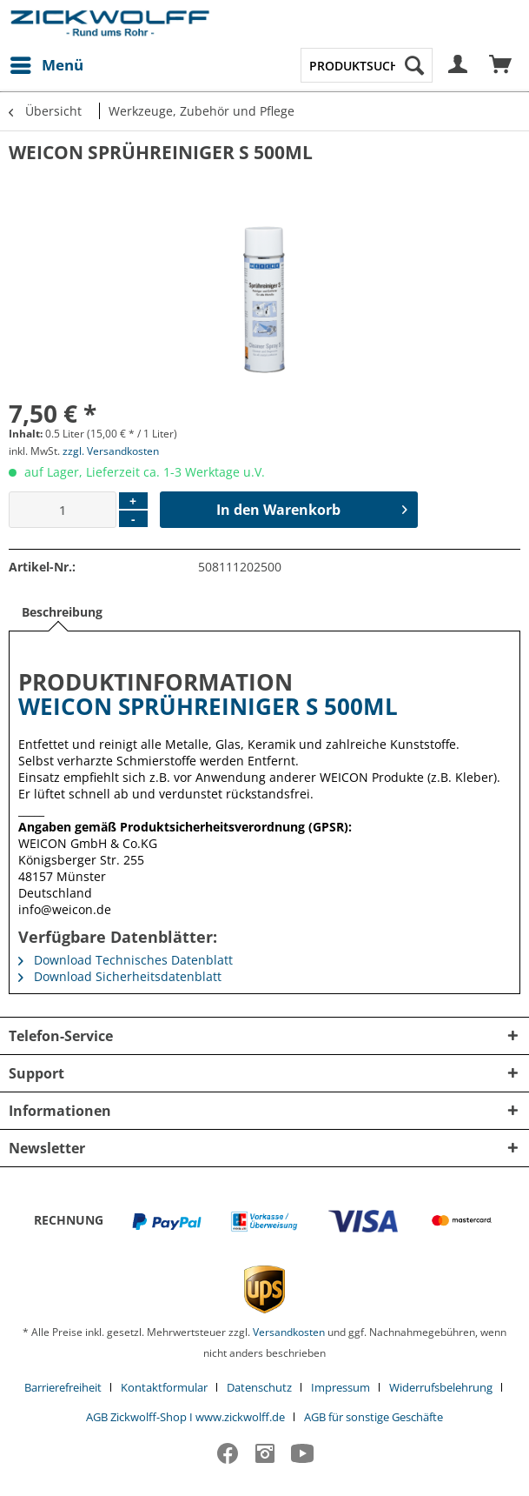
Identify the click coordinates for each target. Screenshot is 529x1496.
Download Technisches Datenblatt (125, 960)
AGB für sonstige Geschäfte (373, 1417)
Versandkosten (289, 1332)
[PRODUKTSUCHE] (367, 65)
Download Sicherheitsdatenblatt (120, 976)
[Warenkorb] (501, 65)
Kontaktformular (164, 1387)
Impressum (340, 1387)
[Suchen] (414, 65)
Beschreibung (62, 612)
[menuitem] (46, 65)
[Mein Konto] (458, 65)
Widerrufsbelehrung (441, 1387)
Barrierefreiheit (63, 1387)
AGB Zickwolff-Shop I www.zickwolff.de (185, 1417)
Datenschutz (259, 1387)
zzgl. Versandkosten (111, 451)
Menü (46, 63)
